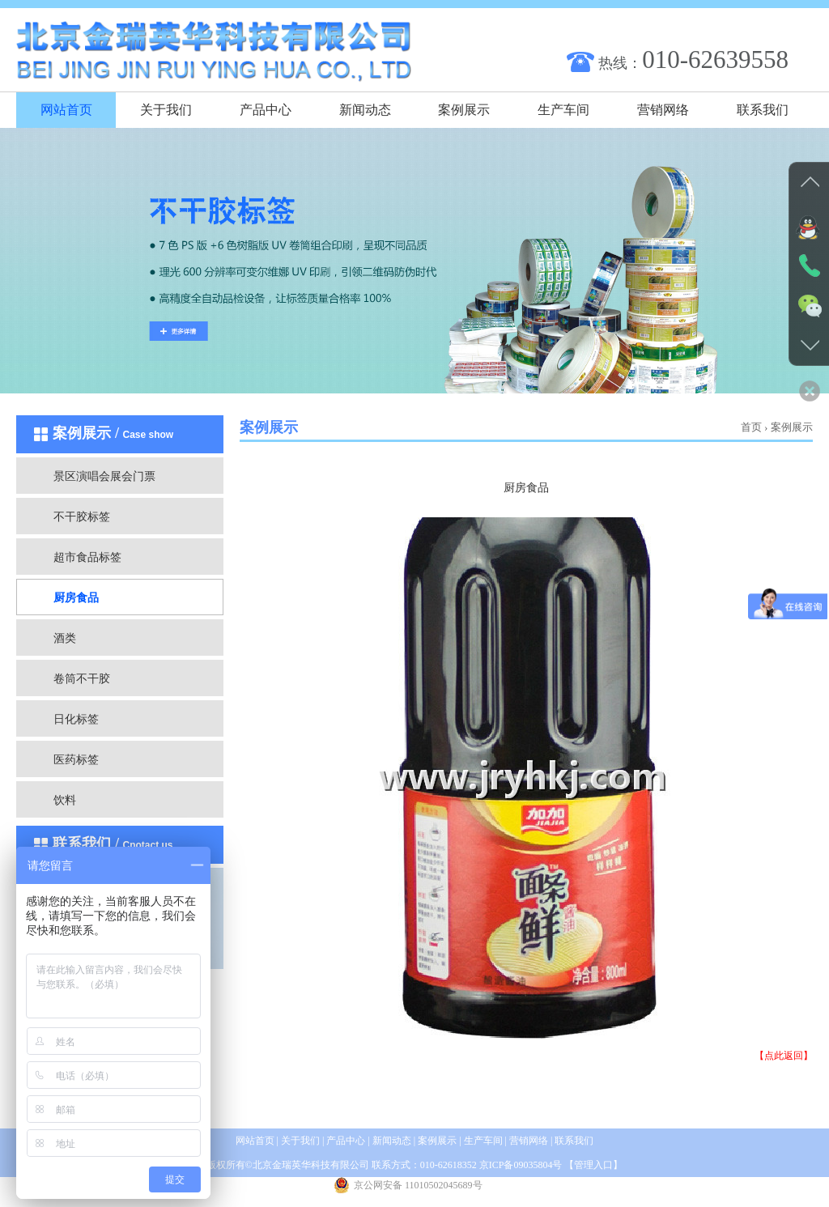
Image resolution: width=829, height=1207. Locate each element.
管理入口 (593, 1165)
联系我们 (763, 110)
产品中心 (265, 110)
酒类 (64, 638)
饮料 (64, 800)
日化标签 (76, 719)
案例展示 (464, 110)
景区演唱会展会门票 (104, 476)
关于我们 (166, 110)
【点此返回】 (784, 1055)
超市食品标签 (87, 557)
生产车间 (563, 110)
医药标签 (76, 760)
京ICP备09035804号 (521, 1165)
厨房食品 (76, 598)
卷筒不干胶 (81, 679)
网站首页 (66, 110)
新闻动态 (365, 110)
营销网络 (663, 110)
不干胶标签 (81, 517)
